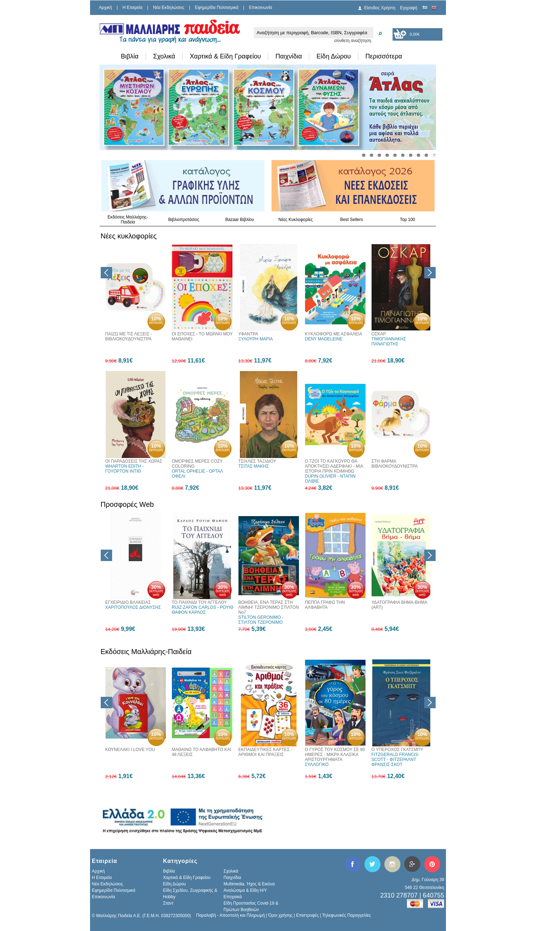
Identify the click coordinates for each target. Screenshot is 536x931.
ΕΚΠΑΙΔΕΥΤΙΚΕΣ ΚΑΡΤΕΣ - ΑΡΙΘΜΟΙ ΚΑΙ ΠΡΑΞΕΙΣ (265, 752)
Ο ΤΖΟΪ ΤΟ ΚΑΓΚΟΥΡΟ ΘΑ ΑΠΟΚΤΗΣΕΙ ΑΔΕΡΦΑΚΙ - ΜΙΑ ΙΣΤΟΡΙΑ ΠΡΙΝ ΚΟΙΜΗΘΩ (334, 466)
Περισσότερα (384, 56)
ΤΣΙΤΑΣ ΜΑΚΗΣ (253, 466)
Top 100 (407, 219)
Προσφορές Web (127, 504)
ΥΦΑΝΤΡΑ (248, 333)
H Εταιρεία (132, 7)
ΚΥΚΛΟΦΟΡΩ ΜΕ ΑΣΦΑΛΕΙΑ (333, 333)
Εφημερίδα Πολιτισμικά (216, 7)
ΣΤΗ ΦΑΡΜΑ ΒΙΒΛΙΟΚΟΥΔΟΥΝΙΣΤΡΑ (395, 464)
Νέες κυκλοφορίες (129, 236)
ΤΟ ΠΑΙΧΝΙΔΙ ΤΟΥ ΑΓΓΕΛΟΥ (199, 602)
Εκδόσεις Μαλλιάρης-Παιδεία (127, 220)
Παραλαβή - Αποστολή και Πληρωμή (230, 915)
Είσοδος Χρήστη (379, 7)
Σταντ (168, 903)
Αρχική (105, 7)
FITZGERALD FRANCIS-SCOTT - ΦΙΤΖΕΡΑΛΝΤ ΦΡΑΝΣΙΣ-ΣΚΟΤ (396, 759)
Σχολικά (164, 56)
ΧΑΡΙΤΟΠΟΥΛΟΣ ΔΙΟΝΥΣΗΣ (133, 607)
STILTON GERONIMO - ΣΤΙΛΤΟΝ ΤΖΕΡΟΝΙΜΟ (261, 620)
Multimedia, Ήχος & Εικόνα (249, 883)
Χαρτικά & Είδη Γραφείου (225, 56)
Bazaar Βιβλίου (239, 219)
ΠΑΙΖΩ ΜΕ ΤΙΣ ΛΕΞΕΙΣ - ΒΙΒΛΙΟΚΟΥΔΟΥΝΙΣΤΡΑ (128, 336)
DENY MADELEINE (324, 338)
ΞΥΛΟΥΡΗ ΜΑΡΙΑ (255, 338)
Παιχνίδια (288, 56)
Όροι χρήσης (280, 915)
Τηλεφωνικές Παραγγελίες (346, 915)
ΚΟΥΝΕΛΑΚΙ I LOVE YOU (130, 749)
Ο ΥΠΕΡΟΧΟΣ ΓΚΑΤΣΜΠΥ (398, 749)
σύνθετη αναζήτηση (352, 40)
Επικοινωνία (260, 7)
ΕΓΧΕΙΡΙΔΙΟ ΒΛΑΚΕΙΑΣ (128, 602)
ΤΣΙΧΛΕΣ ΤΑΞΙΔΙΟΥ (257, 461)
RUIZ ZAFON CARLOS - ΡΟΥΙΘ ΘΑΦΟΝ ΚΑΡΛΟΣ (202, 610)
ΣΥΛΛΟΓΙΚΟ (317, 764)
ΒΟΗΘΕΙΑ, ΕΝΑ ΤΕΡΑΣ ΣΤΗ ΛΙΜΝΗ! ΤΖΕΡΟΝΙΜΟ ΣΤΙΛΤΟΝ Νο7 (268, 607)
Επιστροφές (307, 915)
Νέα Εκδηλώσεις (168, 7)
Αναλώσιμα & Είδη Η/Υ (245, 890)
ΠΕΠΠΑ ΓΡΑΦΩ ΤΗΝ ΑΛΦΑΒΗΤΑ (325, 605)
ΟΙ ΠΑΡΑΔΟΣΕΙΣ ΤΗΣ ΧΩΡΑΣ (133, 461)
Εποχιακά (233, 896)
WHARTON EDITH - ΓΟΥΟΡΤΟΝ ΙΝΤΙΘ (124, 469)
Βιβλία (130, 56)
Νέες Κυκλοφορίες (295, 219)
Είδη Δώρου (333, 56)
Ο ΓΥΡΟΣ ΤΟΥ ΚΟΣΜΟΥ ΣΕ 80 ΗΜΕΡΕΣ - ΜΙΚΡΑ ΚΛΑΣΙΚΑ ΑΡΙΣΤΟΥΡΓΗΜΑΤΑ (335, 754)
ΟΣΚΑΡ (379, 333)
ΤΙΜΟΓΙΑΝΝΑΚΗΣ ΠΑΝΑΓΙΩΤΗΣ (389, 341)
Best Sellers (351, 219)
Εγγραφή (408, 7)
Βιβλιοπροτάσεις (183, 219)
